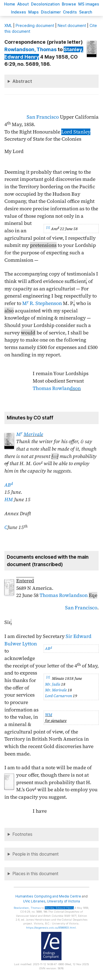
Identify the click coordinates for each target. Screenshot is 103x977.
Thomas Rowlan (57, 388)
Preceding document (35, 25)
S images (88, 4)
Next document (72, 25)
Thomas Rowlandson (64, 595)
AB (8, 485)
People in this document (35, 854)
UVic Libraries (34, 901)
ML (8, 25)
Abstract (22, 81)
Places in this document (35, 873)
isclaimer (51, 12)
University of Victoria (63, 901)
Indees (18, 12)
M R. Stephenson (42, 303)
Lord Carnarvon (58, 695)
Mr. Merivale (56, 690)
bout (23, 4)
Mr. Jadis (52, 684)
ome (9, 4)
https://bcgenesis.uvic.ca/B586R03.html (51, 927)
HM (8, 499)
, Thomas (30, 49)
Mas (33, 12)
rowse (69, 4)
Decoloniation (45, 4)
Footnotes (22, 834)
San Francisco (43, 117)
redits (70, 12)
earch (85, 12)
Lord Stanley (75, 132)
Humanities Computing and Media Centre (48, 896)
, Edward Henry (59, 907)
